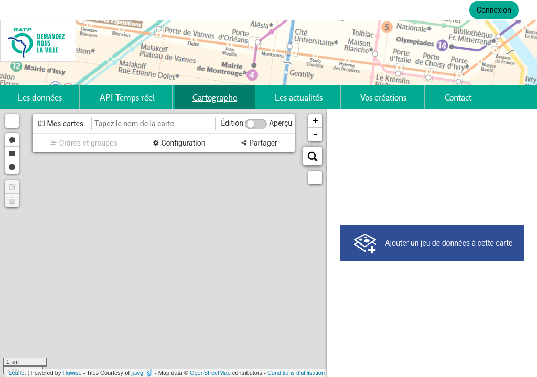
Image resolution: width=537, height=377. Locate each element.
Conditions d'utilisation (296, 373)
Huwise (72, 373)
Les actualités (299, 97)
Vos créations (383, 97)
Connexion (494, 10)
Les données (40, 97)
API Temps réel (127, 97)
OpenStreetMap (210, 373)
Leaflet (17, 373)
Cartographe (214, 97)
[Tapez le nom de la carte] (153, 123)
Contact (458, 97)
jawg (137, 373)
